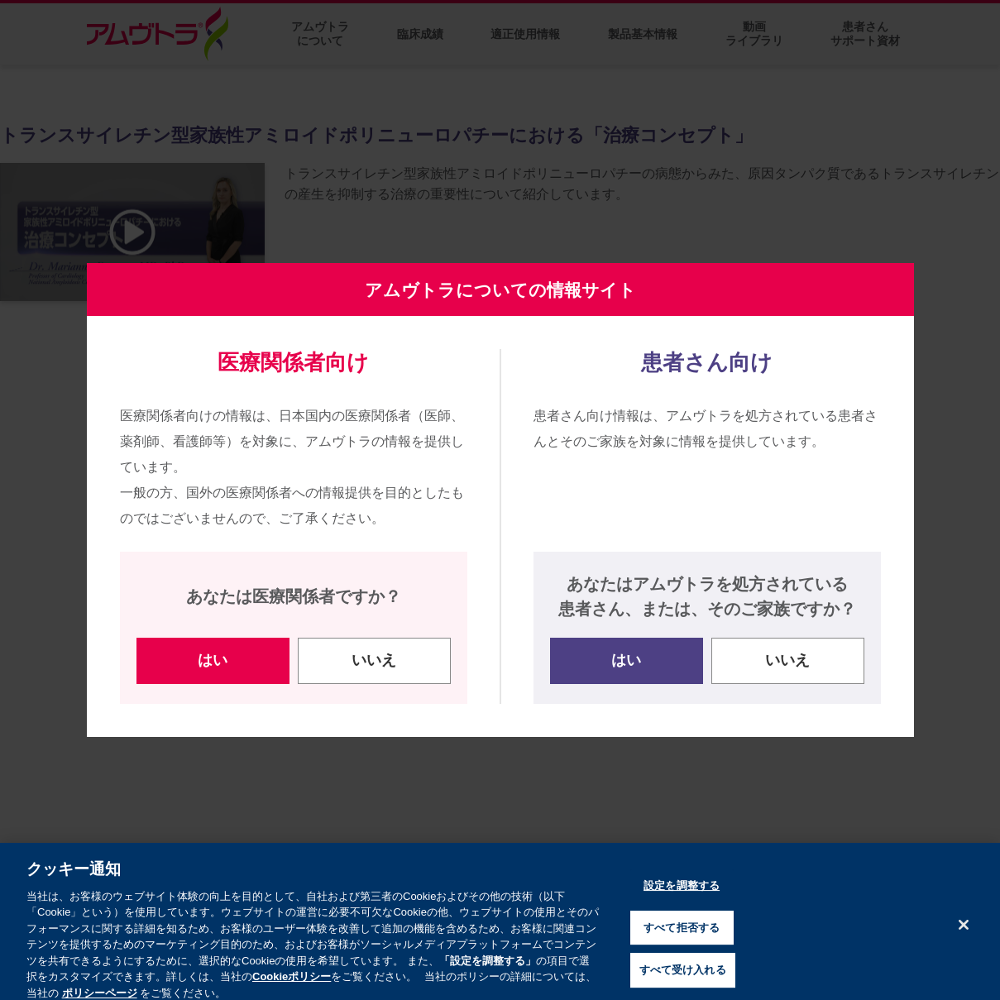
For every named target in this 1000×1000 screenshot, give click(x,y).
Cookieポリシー (291, 990)
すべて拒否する (682, 941)
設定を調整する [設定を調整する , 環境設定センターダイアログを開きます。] (682, 898)
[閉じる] (963, 938)
